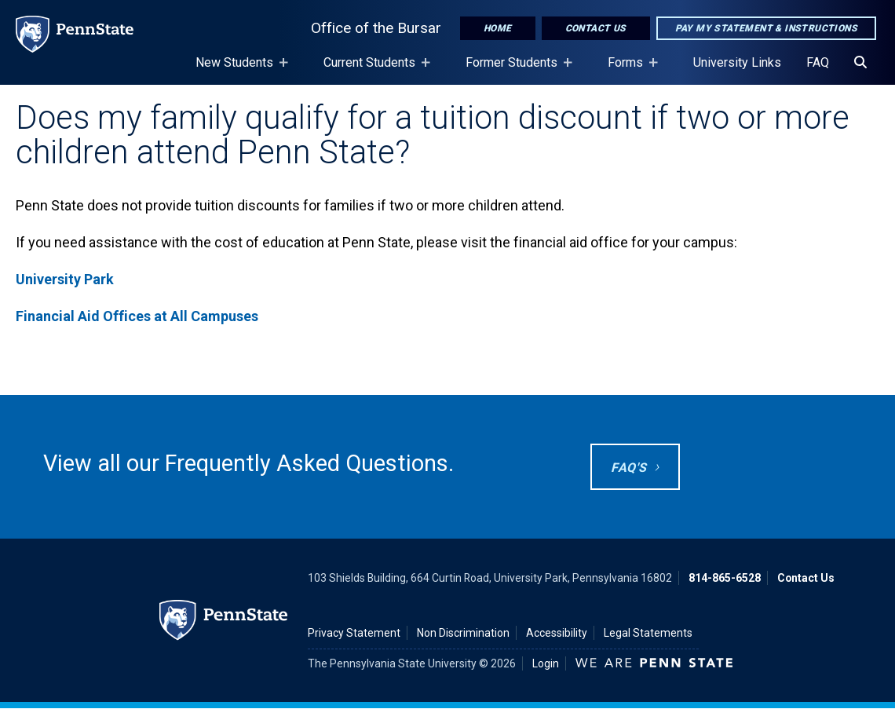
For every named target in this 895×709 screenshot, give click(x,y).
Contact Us (595, 28)
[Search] (860, 63)
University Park (65, 279)
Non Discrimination (463, 633)
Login (545, 663)
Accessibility (556, 633)
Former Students (514, 70)
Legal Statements (648, 633)
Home (498, 28)
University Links (737, 62)
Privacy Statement (354, 633)
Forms (628, 70)
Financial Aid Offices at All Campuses (137, 316)
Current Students (372, 70)
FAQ (817, 62)
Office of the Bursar (376, 28)
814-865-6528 (725, 578)
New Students (237, 70)
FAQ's (628, 467)
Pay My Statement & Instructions (766, 28)
